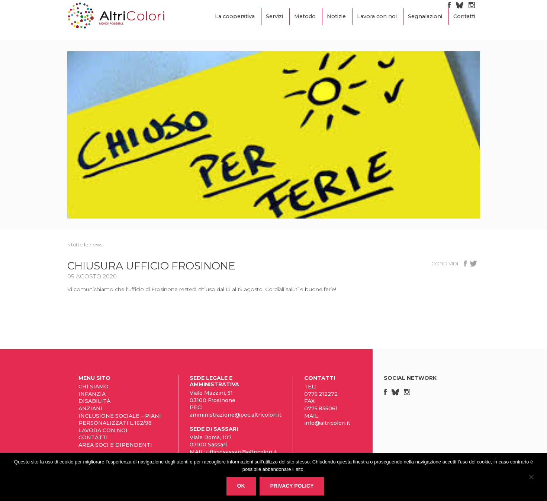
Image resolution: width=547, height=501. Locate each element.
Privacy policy (292, 486)
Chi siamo (93, 386)
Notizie (336, 16)
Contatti (464, 16)
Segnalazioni (425, 16)
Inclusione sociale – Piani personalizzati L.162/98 (119, 420)
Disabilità (94, 401)
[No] (531, 478)
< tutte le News (84, 245)
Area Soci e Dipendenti (115, 445)
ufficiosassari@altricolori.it (241, 452)
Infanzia (92, 394)
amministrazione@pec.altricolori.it (235, 414)
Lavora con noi (377, 16)
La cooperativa (235, 16)
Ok (241, 486)
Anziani (90, 408)
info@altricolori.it (327, 423)
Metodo (305, 16)
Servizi (274, 16)
